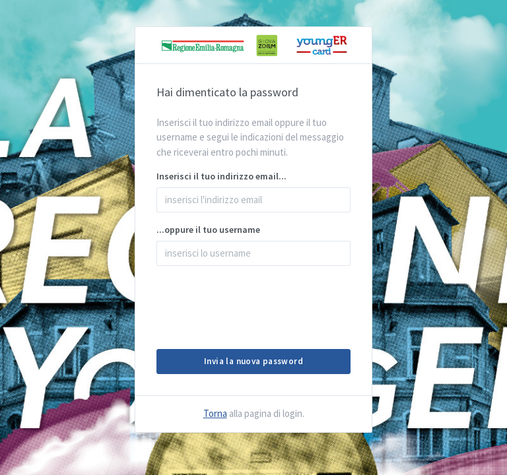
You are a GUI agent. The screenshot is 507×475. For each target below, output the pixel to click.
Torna (215, 413)
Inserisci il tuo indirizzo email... (221, 176)
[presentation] (256, 302)
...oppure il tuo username (208, 230)
